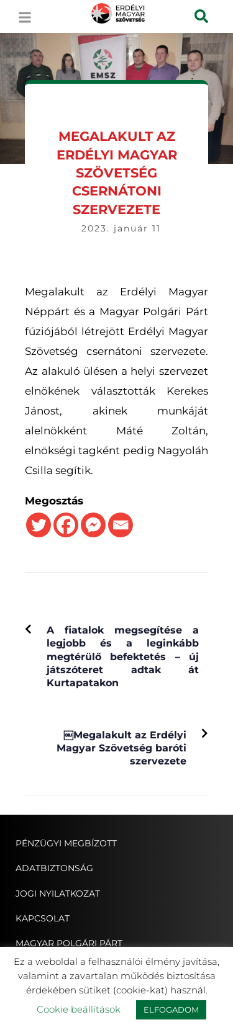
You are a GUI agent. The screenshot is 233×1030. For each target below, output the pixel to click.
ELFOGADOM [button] (171, 1009)
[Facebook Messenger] (93, 525)
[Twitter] (38, 525)
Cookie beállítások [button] (79, 1009)
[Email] (120, 525)
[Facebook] (65, 525)
